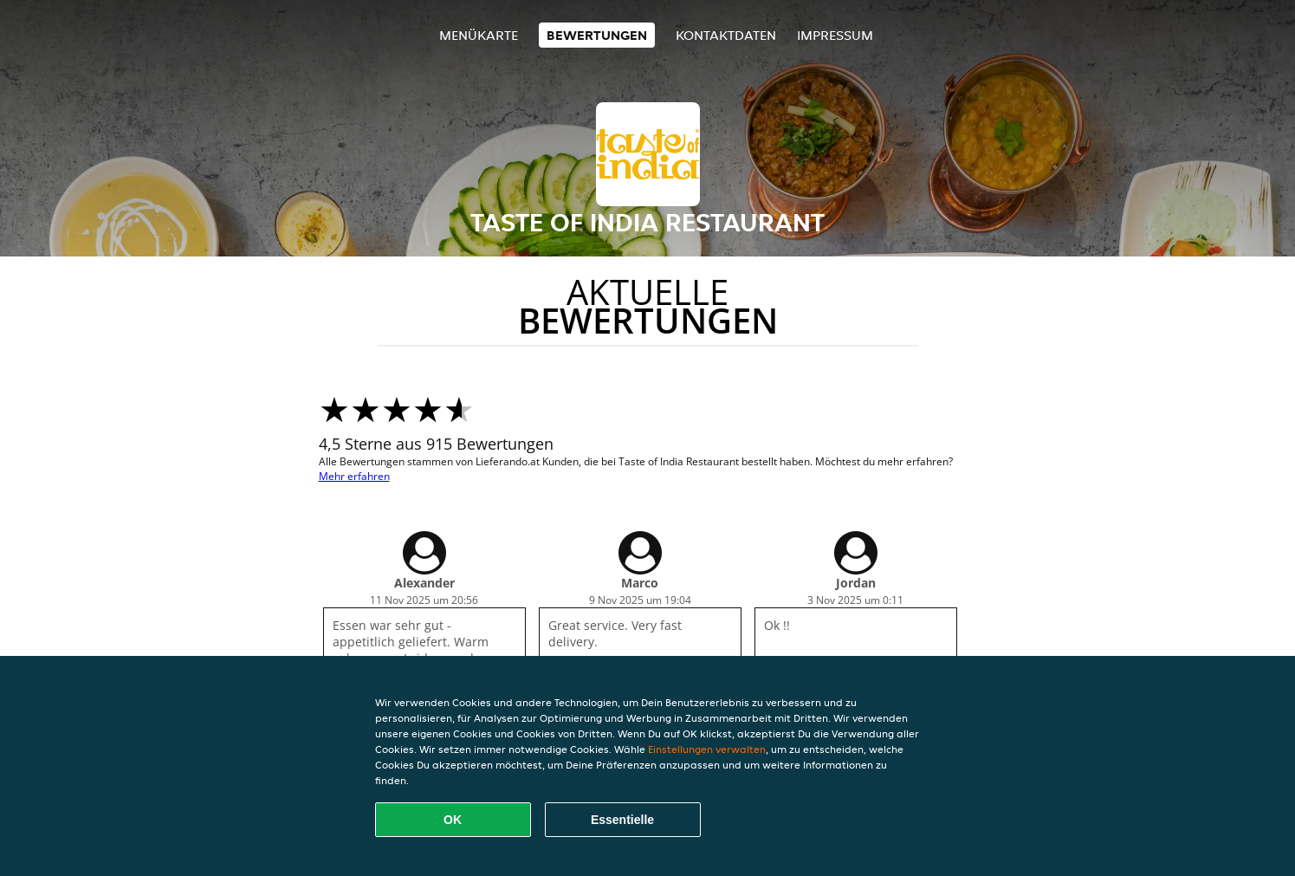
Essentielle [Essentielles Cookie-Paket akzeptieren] (622, 820)
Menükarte (478, 35)
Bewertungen (597, 35)
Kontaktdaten (726, 35)
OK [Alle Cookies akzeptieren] (453, 820)
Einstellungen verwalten (707, 749)
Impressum (835, 35)
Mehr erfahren (354, 476)
